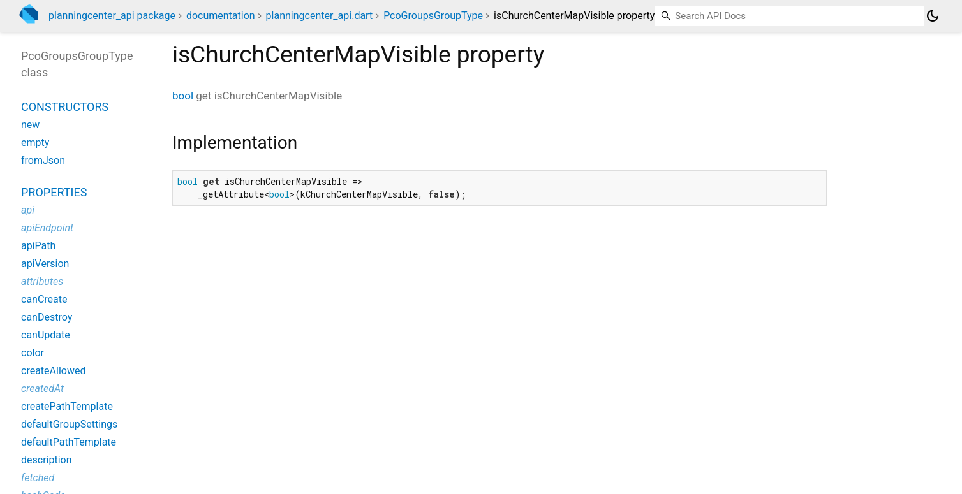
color (32, 353)
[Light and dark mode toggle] (932, 16)
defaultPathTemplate (68, 442)
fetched (37, 478)
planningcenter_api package (111, 16)
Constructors (64, 106)
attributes (42, 281)
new (30, 125)
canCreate (44, 299)
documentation (220, 16)
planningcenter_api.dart (319, 16)
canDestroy (46, 317)
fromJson (43, 160)
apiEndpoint (47, 228)
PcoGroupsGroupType (433, 16)
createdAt (42, 388)
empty (35, 142)
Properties (54, 192)
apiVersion (45, 264)
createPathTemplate (67, 406)
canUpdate (45, 335)
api (27, 210)
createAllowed (53, 371)
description (46, 460)
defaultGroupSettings (69, 424)
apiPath (38, 246)
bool (182, 95)
